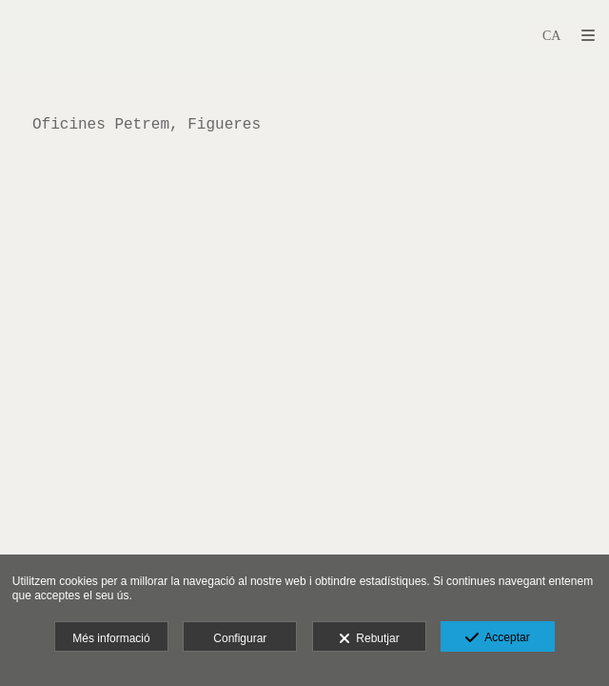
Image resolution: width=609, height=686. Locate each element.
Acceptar (497, 638)
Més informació (110, 638)
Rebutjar (369, 639)
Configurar (239, 638)
